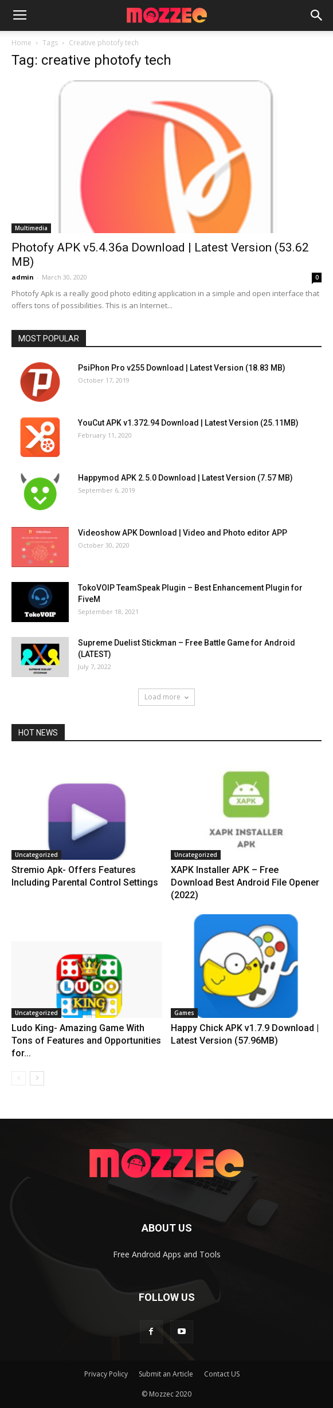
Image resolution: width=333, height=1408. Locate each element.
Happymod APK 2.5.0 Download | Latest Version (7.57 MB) (185, 477)
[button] (317, 15)
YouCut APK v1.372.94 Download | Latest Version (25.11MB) (188, 422)
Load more (166, 697)
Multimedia (31, 228)
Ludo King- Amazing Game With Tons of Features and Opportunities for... (86, 1040)
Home (21, 43)
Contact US (222, 1374)
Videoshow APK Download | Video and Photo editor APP (182, 532)
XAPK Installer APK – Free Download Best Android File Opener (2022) (245, 882)
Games (184, 1013)
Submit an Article (166, 1374)
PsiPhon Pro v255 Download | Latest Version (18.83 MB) (181, 367)
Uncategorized (36, 855)
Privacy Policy (106, 1374)
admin (22, 277)
